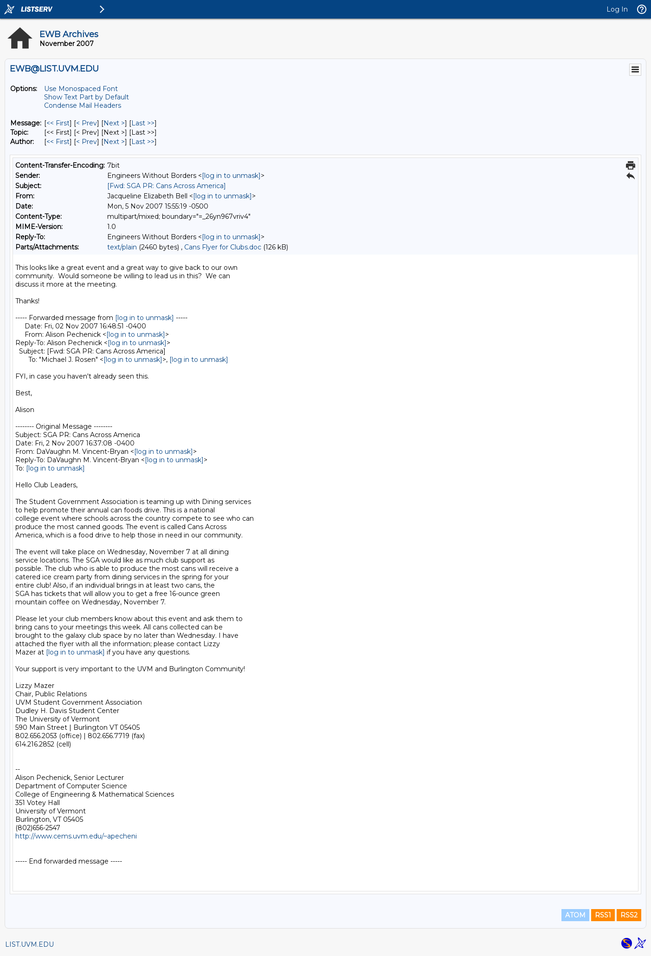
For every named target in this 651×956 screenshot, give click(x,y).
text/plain (122, 247)
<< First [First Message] (58, 123)
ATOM (575, 915)
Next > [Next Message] (114, 123)
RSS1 (603, 915)
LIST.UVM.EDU (29, 944)
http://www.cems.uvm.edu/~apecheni (76, 836)
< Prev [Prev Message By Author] (86, 142)
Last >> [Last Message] (143, 123)
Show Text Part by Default (86, 97)
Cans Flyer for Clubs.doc (222, 247)
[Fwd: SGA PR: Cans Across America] (166, 186)
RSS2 (629, 915)
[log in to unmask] (231, 175)
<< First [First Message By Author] (58, 142)
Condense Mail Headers (82, 105)
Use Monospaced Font (81, 89)
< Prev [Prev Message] (86, 123)
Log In (617, 9)
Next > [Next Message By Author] (114, 142)
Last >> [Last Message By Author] (143, 142)
